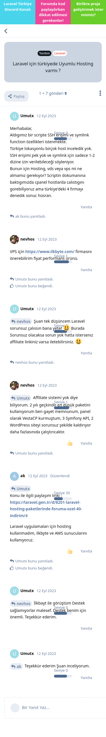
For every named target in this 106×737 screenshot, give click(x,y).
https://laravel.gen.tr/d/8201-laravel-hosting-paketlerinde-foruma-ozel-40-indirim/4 (46, 509)
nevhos (24, 321)
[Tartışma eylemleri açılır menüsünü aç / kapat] (100, 93)
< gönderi (53, 93)
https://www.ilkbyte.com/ (49, 251)
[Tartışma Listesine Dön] (5, 30)
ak (19, 666)
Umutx (23, 398)
